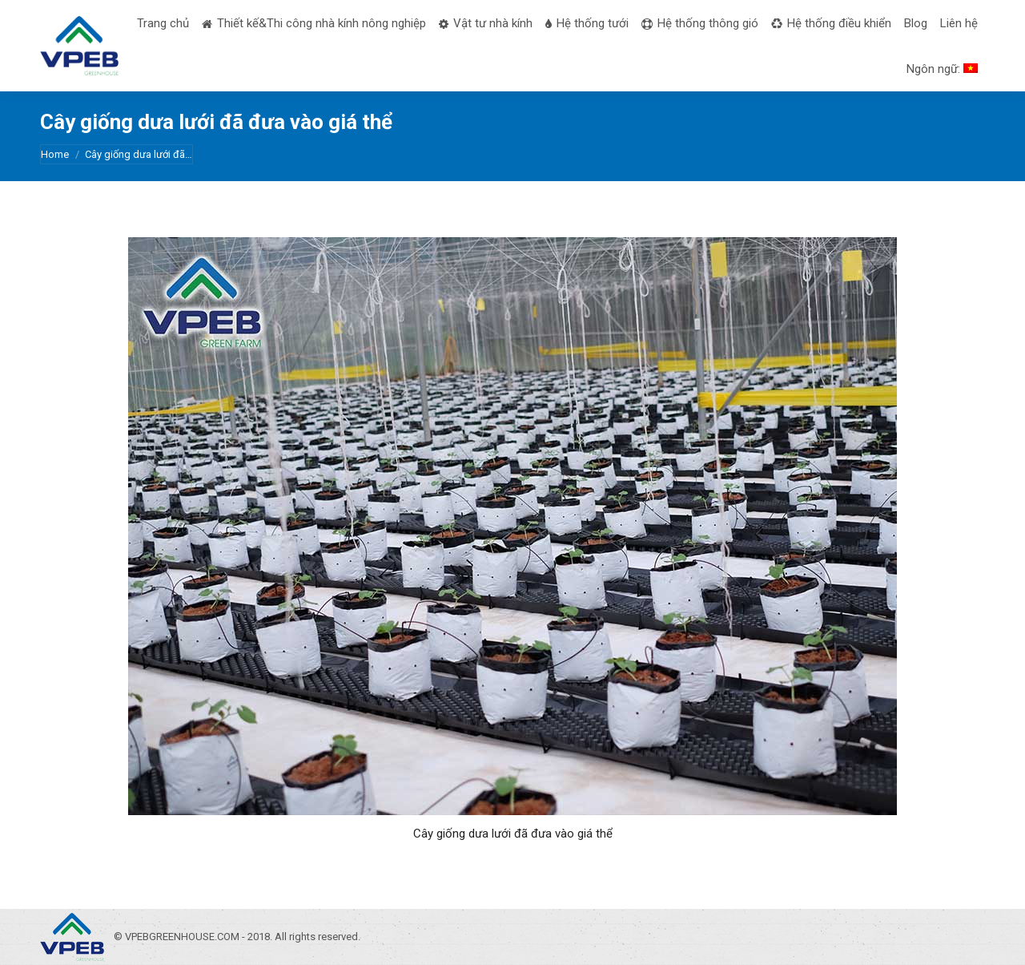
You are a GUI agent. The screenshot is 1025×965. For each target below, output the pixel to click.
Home (55, 154)
